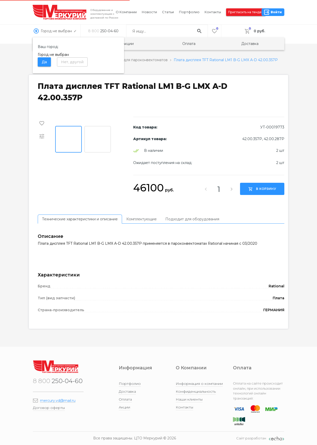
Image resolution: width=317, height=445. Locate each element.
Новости (149, 12)
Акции (128, 43)
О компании (126, 12)
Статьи (168, 12)
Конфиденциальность (196, 391)
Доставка (250, 43)
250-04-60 (103, 31)
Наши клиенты (189, 399)
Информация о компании (199, 383)
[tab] (80, 219)
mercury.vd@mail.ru (57, 400)
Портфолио (189, 12)
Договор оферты (49, 407)
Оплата (188, 43)
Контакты (213, 12)
